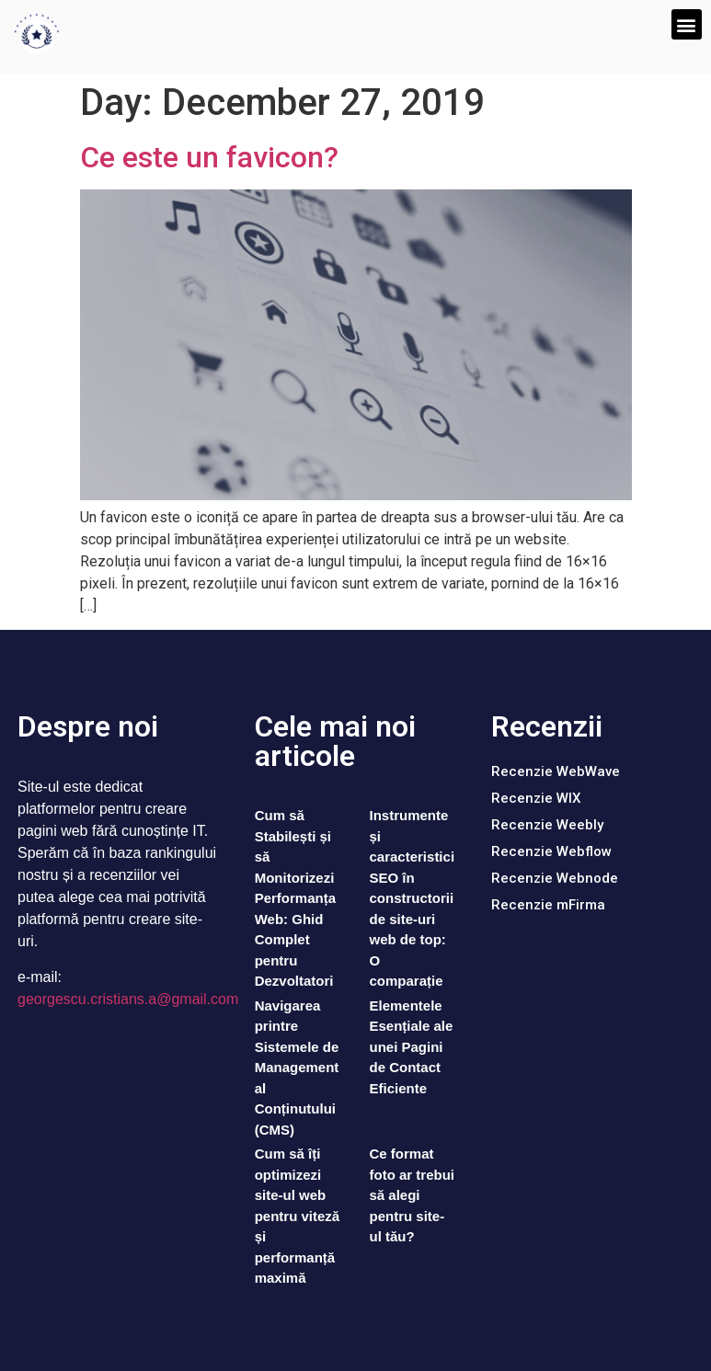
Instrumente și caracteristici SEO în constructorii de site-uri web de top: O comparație (411, 897)
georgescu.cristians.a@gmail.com (127, 999)
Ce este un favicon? (209, 157)
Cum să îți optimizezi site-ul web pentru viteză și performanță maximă (297, 1215)
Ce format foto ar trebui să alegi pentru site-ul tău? (411, 1195)
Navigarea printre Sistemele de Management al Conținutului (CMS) (297, 1067)
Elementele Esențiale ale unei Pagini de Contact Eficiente (411, 1047)
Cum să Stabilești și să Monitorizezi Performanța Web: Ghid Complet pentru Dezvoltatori (295, 897)
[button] (686, 24)
